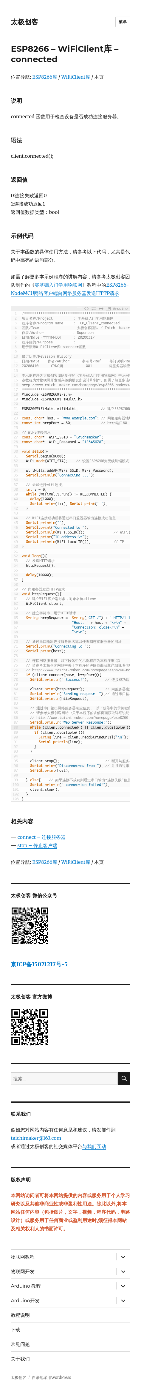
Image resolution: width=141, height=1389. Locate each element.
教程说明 (20, 1315)
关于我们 (20, 1359)
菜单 (123, 21)
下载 (15, 1330)
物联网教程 (23, 1257)
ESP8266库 (44, 77)
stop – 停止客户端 (37, 845)
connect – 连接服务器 (41, 837)
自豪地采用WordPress (51, 1377)
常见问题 (20, 1344)
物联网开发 (23, 1271)
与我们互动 (94, 1146)
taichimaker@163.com (36, 1138)
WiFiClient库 (75, 77)
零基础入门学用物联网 (58, 285)
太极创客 (24, 22)
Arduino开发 (25, 1300)
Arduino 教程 (26, 1286)
